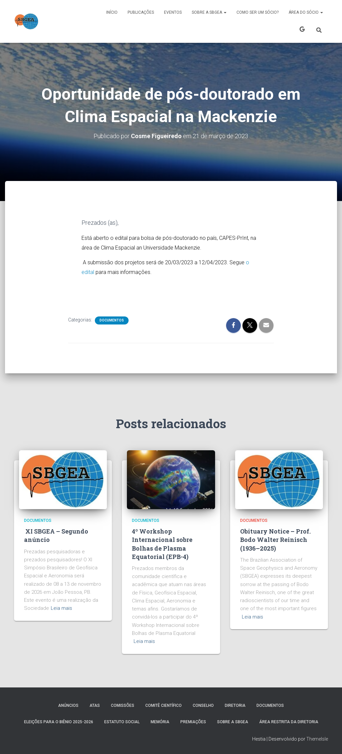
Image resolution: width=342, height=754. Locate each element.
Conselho (203, 705)
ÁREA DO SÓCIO (306, 12)
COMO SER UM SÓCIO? (257, 12)
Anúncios (68, 705)
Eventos (173, 12)
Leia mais (61, 608)
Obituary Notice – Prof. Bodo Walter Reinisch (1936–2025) (275, 539)
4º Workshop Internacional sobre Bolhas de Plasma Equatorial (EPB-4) (162, 544)
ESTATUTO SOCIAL (122, 722)
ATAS (95, 705)
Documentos (112, 320)
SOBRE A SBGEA (209, 12)
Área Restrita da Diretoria (288, 722)
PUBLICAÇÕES (141, 12)
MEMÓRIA (160, 722)
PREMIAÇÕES (193, 722)
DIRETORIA (235, 705)
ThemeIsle (317, 739)
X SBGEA (302, 30)
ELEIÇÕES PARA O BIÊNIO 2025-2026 (58, 722)
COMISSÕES (122, 705)
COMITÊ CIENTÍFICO (163, 705)
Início (112, 12)
